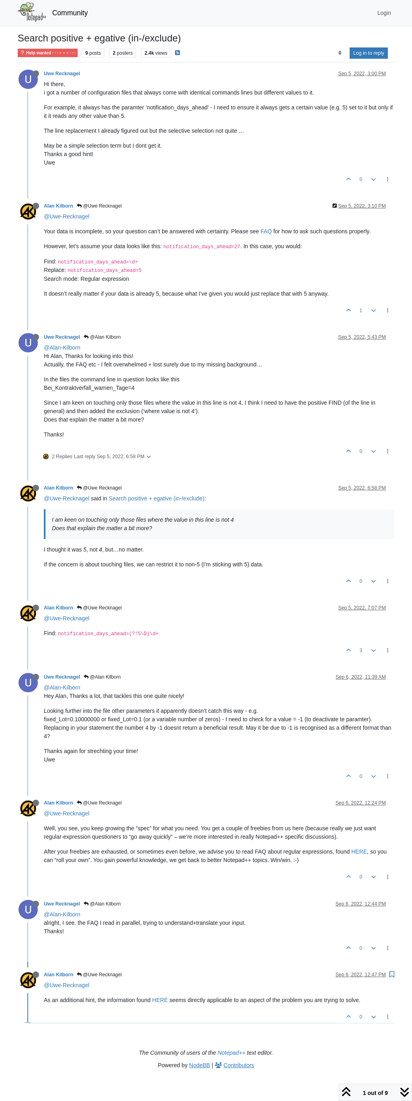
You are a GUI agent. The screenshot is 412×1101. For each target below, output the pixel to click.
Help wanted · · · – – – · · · (48, 53)
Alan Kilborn (58, 206)
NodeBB (199, 1065)
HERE (359, 851)
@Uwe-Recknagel (66, 216)
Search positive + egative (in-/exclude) (156, 498)
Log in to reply (368, 53)
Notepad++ (231, 1053)
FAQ (266, 231)
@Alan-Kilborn (62, 347)
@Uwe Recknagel (99, 206)
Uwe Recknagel (62, 73)
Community (70, 13)
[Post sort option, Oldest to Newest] (339, 53)
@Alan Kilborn (102, 337)
